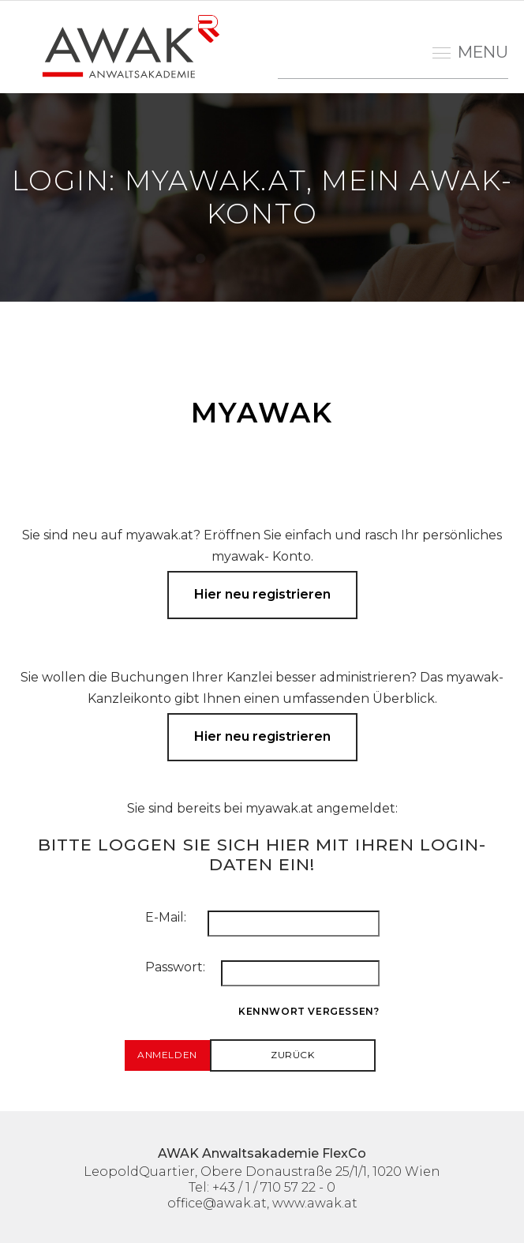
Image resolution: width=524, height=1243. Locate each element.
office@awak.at (217, 1203)
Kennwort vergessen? (308, 1011)
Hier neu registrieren (262, 594)
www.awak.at (314, 1203)
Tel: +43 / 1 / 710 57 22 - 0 (262, 1187)
